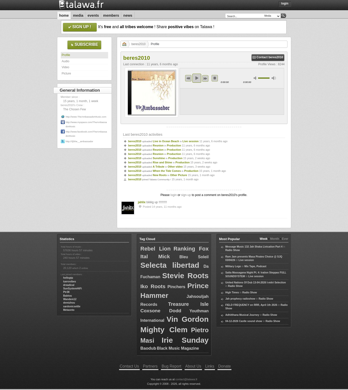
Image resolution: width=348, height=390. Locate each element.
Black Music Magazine (178, 348)
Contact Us (129, 366)
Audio (66, 61)
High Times (232, 292)
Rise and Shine (162, 162)
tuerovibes (69, 281)
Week (264, 239)
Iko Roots (153, 286)
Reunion (158, 145)
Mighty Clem (164, 329)
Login (284, 3)
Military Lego (233, 266)
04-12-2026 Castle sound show (243, 321)
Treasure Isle (188, 304)
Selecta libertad (169, 265)
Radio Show (232, 250)
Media (78, 15)
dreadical (68, 285)
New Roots (160, 175)
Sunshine (159, 158)
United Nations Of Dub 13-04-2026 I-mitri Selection (255, 282)
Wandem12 (69, 299)
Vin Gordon (188, 319)
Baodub (148, 348)
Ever (285, 239)
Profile (66, 55)
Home (64, 15)
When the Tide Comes (167, 170)
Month (274, 239)
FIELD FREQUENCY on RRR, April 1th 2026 (251, 305)
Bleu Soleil (194, 257)
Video (65, 67)
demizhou (69, 302)
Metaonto (68, 310)
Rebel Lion (155, 249)
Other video (175, 166)
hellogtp (68, 277)
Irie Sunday (185, 340)
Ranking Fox (191, 249)
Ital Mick (155, 256)
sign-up (186, 195)
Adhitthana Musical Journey (242, 315)
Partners (150, 366)
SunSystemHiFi (72, 288)
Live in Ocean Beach (166, 141)
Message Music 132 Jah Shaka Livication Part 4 (253, 246)
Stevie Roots (185, 275)
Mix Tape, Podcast (255, 266)
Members (111, 15)
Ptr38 (66, 292)
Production (174, 145)
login (173, 195)
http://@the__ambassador (79, 141)
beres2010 (139, 44)
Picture (66, 73)
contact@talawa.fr (186, 379)
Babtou (67, 295)
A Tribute (158, 166)
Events (93, 15)
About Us (193, 366)
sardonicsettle (71, 306)
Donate (224, 366)
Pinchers (176, 286)
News (127, 15)
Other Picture (178, 175)
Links (209, 366)
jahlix (142, 202)
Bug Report (171, 366)
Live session (191, 141)
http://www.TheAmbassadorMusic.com (86, 116)
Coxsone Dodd (160, 310)
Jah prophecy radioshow (240, 298)
